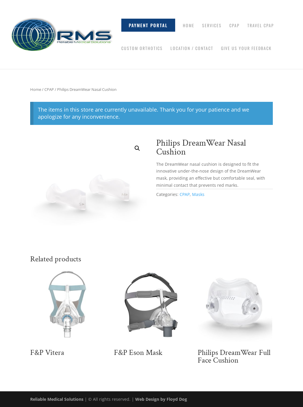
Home (188, 25)
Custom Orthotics (142, 48)
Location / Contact (191, 48)
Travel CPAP (260, 25)
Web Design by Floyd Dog (161, 399)
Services (212, 25)
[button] (137, 148)
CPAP (234, 25)
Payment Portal (148, 25)
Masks (198, 194)
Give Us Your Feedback (246, 48)
